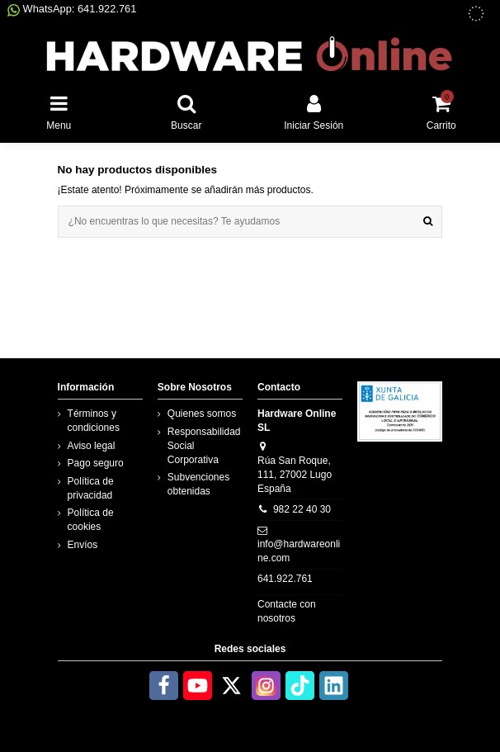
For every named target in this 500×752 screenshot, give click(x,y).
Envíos (83, 545)
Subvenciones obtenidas (198, 484)
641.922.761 (285, 578)
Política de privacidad (91, 488)
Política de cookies (91, 519)
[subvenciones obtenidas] (476, 13)
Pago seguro (96, 463)
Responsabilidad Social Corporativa (204, 446)
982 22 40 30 (302, 509)
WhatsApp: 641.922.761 (71, 8)
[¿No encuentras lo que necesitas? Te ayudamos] (427, 222)
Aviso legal (92, 446)
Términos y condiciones (94, 420)
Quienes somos (201, 413)
